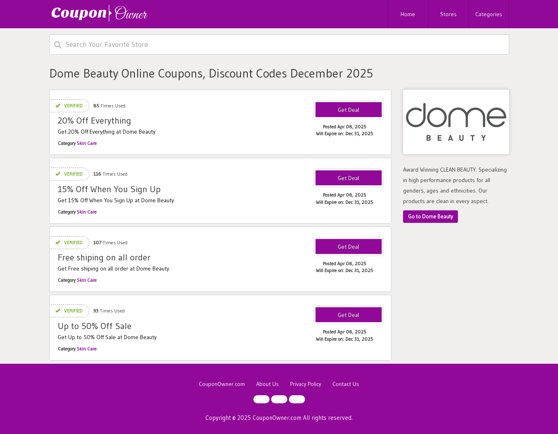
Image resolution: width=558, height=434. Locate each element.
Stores (448, 14)
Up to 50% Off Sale (95, 326)
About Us (267, 384)
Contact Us (345, 384)
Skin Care (87, 143)
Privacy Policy (305, 384)
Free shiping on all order (104, 257)
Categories (488, 14)
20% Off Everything (94, 120)
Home (408, 14)
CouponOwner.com (222, 384)
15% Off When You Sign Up (109, 189)
